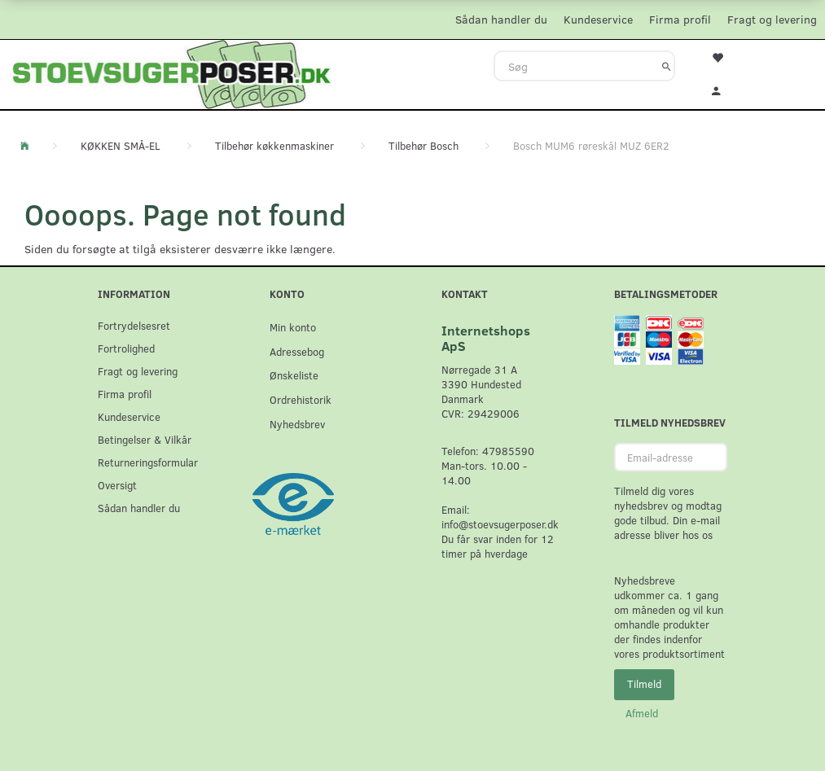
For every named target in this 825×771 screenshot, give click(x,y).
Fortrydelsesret (134, 325)
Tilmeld (644, 684)
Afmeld (641, 713)
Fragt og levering (772, 19)
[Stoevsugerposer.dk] (171, 72)
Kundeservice (598, 19)
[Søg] (666, 66)
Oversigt (117, 485)
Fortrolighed (126, 348)
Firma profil (680, 19)
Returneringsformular (148, 462)
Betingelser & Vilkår (144, 439)
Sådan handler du (501, 19)
